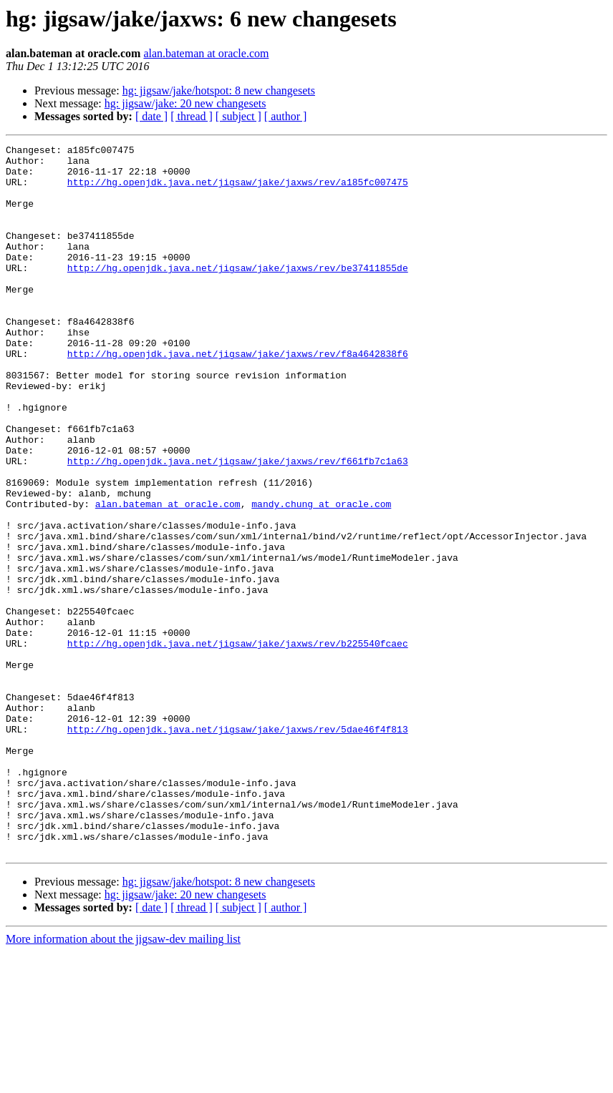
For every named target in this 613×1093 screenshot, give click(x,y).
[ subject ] (238, 116)
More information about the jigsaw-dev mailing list (123, 1080)
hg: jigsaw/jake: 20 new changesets (185, 103)
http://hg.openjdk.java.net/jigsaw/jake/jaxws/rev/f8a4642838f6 (237, 396)
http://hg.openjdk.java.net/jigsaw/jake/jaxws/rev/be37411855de (237, 293)
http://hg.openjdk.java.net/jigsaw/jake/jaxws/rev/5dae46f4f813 (237, 846)
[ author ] (285, 116)
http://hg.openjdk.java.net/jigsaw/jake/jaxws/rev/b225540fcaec (237, 743)
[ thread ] (191, 116)
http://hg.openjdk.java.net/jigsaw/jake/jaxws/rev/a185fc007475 (237, 190)
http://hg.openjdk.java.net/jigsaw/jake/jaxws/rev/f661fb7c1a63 (237, 525)
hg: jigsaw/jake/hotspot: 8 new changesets (218, 90)
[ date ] (151, 116)
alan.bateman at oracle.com (206, 53)
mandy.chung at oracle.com (321, 576)
